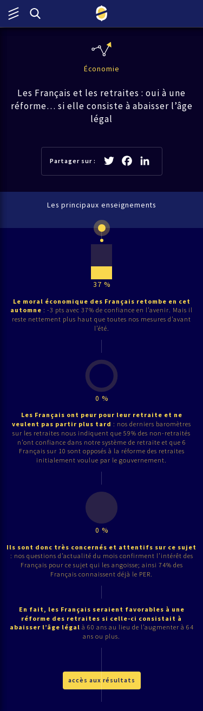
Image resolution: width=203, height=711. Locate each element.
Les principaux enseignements (101, 205)
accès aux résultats (101, 680)
